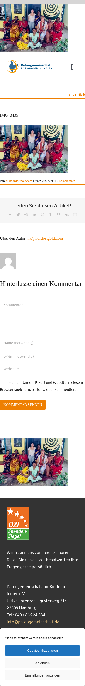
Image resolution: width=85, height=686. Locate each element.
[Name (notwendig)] (42, 342)
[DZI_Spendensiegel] (18, 508)
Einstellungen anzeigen (42, 675)
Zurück (79, 94)
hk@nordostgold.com (18, 181)
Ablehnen (42, 663)
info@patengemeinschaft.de (33, 621)
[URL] (42, 368)
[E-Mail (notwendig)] (42, 356)
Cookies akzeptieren (42, 650)
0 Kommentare (66, 181)
